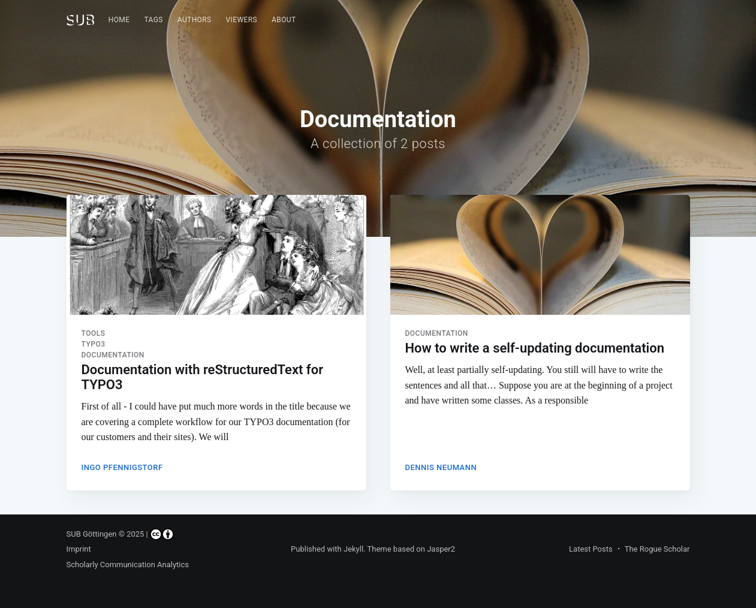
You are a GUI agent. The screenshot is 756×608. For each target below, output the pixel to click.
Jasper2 (441, 548)
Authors (194, 20)
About (284, 20)
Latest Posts (591, 548)
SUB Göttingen (92, 533)
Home (119, 20)
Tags (153, 20)
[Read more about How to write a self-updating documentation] (540, 255)
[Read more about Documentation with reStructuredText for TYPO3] (216, 255)
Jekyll (353, 548)
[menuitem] (119, 20)
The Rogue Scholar (657, 548)
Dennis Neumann (441, 467)
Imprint (79, 548)
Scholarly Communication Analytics (128, 564)
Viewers (242, 20)
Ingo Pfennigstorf (122, 467)
